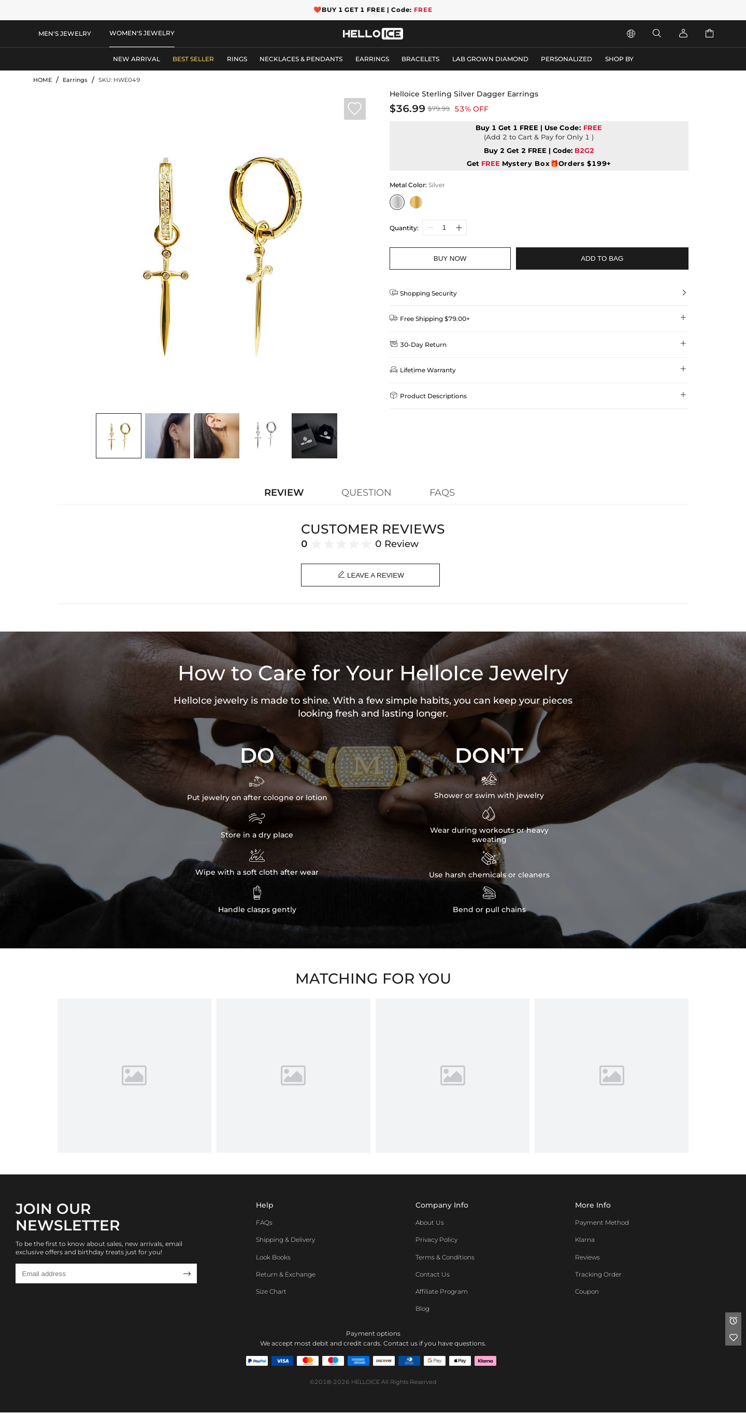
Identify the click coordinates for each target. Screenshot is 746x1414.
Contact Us (432, 1276)
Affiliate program (441, 1293)
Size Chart (271, 1293)
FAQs (264, 1224)
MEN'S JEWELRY (64, 33)
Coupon (587, 1293)
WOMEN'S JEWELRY (142, 33)
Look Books (273, 1259)
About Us (429, 1224)
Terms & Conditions (445, 1259)
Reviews (587, 1259)
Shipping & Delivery (285, 1241)
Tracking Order (598, 1276)
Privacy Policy (436, 1241)
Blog (422, 1310)
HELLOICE (365, 1383)
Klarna (585, 1241)
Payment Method (602, 1224)
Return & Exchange (285, 1276)
